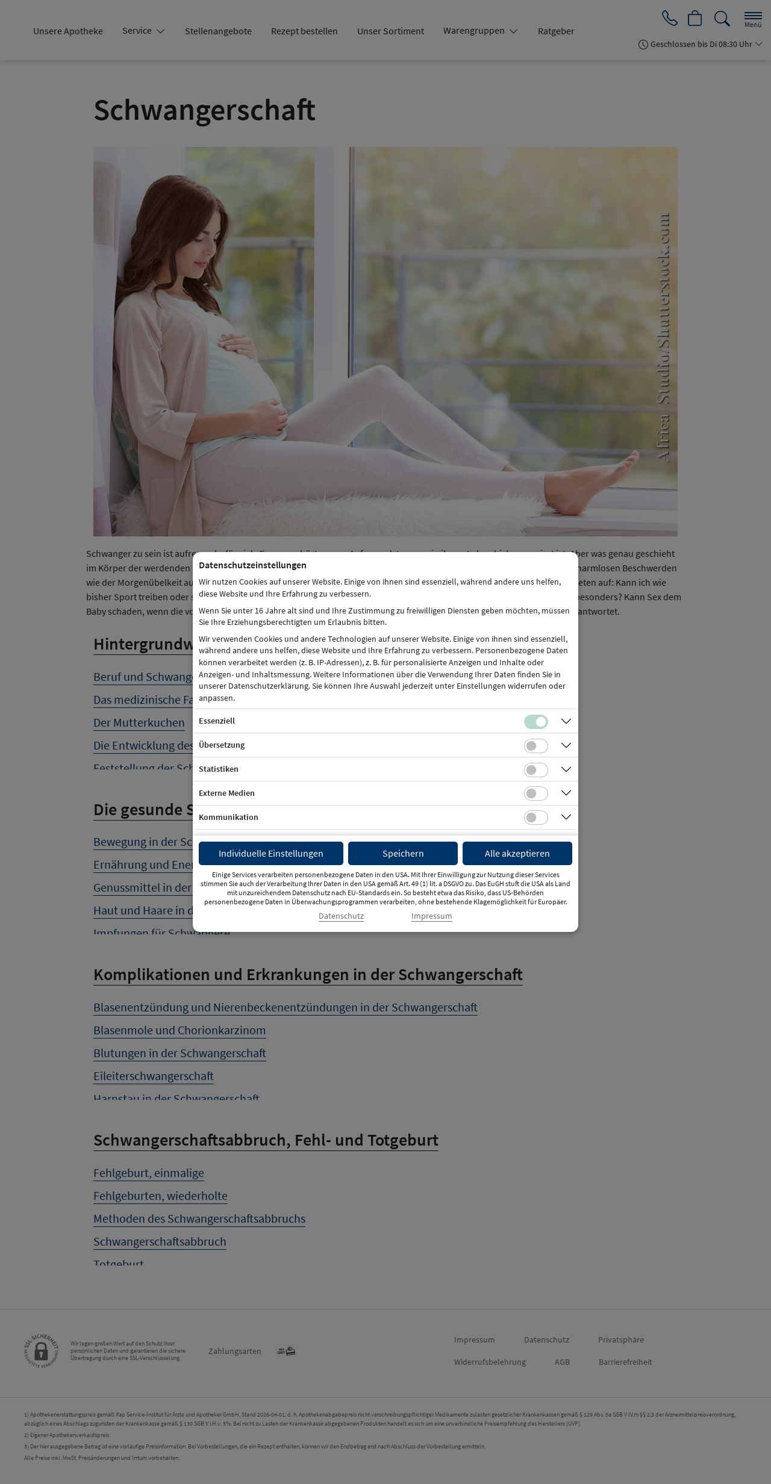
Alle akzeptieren (517, 853)
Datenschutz (341, 916)
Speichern (403, 853)
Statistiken (219, 768)
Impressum (431, 916)
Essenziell (217, 720)
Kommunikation (228, 817)
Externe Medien (227, 792)
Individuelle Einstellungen (271, 853)
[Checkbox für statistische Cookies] (536, 770)
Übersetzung (222, 744)
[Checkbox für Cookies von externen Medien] (536, 793)
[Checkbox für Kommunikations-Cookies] (536, 817)
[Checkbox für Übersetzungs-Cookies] (536, 746)
